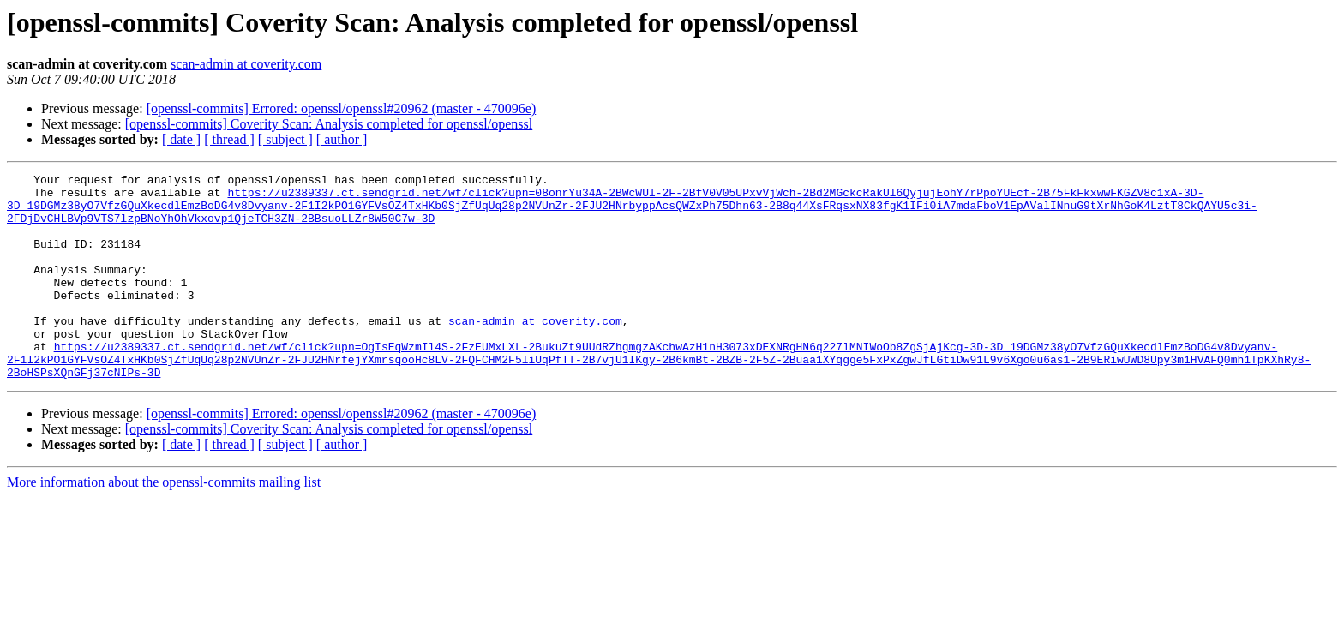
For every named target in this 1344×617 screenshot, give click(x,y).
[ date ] (181, 139)
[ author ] (342, 139)
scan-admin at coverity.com (246, 64)
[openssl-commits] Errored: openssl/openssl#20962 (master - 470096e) (342, 108)
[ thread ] (229, 139)
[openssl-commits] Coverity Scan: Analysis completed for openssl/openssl (329, 124)
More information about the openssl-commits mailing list (164, 523)
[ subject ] (285, 139)
